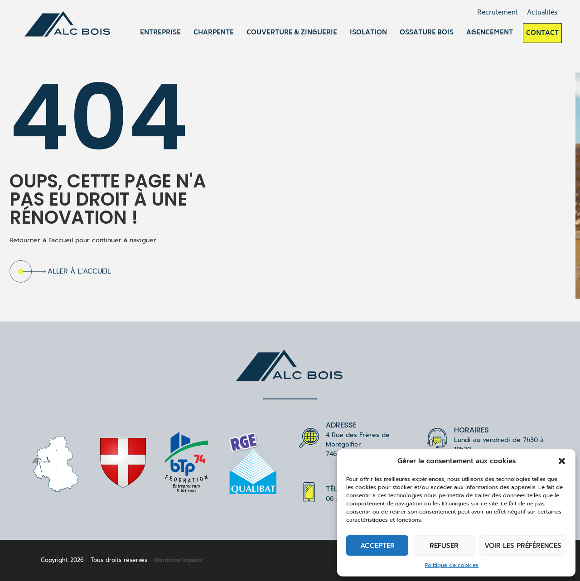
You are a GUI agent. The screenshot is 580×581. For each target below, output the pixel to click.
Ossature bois (427, 32)
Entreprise (160, 32)
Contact (542, 33)
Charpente (213, 32)
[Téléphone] (309, 492)
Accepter (377, 546)
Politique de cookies (451, 565)
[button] (561, 461)
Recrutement (497, 13)
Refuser (444, 546)
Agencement (489, 32)
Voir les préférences (522, 546)
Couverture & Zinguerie (291, 32)
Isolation (368, 32)
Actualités (542, 13)
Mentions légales (178, 560)
